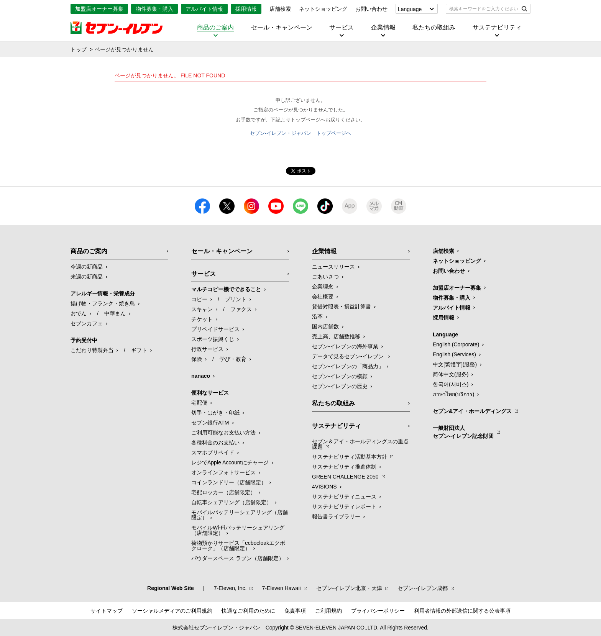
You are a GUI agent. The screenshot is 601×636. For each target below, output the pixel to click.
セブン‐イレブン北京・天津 (349, 588)
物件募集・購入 (154, 9)
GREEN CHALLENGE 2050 (345, 477)
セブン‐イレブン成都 (422, 588)
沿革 (317, 316)
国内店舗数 (325, 326)
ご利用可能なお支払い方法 (223, 432)
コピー (199, 299)
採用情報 (246, 9)
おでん (79, 313)
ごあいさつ (325, 277)
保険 (196, 359)
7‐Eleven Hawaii (281, 588)
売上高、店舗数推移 (336, 336)
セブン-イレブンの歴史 (340, 386)
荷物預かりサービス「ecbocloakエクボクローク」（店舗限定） (238, 545)
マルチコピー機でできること (226, 289)
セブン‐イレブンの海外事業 (345, 346)
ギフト (139, 350)
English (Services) (454, 354)
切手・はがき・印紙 (215, 413)
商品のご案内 (215, 28)
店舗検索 (280, 9)
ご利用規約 (328, 611)
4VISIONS (324, 487)
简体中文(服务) (450, 374)
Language (410, 9)
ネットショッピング (323, 9)
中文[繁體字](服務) (455, 364)
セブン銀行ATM (210, 423)
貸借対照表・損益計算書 (341, 306)
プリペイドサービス (215, 329)
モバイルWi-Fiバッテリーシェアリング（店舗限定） (237, 530)
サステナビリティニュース (344, 496)
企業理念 (322, 287)
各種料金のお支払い (215, 442)
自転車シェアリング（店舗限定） (231, 502)
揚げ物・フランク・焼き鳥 (103, 303)
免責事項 (295, 611)
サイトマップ (106, 611)
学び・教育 (233, 359)
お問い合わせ (371, 9)
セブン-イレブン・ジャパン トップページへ (300, 133)
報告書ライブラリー (336, 516)
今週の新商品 (87, 267)
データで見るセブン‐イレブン (348, 356)
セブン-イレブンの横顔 (340, 376)
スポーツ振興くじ (212, 339)
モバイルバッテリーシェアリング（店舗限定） (239, 515)
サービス (341, 28)
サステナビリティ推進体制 (344, 467)
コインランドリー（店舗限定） (228, 482)
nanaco (200, 376)
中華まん (115, 313)
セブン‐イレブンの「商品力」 (348, 366)
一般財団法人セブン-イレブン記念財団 (463, 432)
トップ (79, 49)
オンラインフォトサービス (223, 472)
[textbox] (482, 8)
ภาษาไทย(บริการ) (453, 394)
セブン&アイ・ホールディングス (472, 411)
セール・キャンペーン (281, 28)
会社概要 (322, 296)
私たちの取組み (433, 28)
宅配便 (199, 403)
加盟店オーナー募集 (99, 9)
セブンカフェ (87, 323)
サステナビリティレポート (344, 506)
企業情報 (383, 28)
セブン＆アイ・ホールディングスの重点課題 (360, 444)
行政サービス (207, 349)
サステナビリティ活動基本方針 (349, 457)
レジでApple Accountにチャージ (230, 462)
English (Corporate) (456, 344)
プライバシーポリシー (378, 611)
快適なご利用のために (248, 611)
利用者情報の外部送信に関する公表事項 (462, 611)
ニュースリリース (333, 267)
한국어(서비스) (450, 384)
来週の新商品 (87, 277)
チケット (202, 319)
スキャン (202, 309)
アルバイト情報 (204, 9)
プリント (235, 299)
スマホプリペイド (212, 452)
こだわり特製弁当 (92, 350)
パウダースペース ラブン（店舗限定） (237, 558)
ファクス (241, 309)
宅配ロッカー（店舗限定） (223, 492)
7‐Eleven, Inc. (230, 588)
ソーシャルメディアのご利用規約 (172, 611)
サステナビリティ (497, 28)
